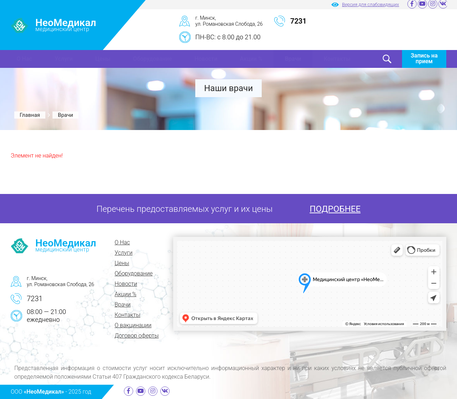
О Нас (24, 58)
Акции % (251, 58)
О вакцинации (133, 325)
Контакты (337, 58)
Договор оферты (137, 335)
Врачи (293, 58)
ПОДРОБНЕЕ (335, 209)
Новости (206, 58)
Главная (30, 115)
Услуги (64, 58)
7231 (34, 298)
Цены (103, 58)
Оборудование (152, 58)
